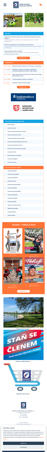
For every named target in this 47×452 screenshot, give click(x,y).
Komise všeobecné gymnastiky (16, 138)
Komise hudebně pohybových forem (17, 141)
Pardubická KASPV (12, 198)
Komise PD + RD (12, 152)
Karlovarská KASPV (13, 177)
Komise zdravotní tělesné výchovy (17, 131)
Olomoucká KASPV (13, 194)
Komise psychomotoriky (14, 134)
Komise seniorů (12, 162)
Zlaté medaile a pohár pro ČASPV (13, 51)
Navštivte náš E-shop (23, 394)
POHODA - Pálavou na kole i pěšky (21, 82)
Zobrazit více (23, 58)
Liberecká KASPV (12, 188)
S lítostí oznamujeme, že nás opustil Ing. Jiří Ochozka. (18, 44)
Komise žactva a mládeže (14, 155)
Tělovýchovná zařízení (22, 329)
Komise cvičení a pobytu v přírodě (17, 148)
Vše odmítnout (23, 447)
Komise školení (12, 128)
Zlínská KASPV (11, 215)
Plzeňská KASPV (12, 201)
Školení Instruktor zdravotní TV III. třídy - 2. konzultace (27, 66)
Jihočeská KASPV (12, 170)
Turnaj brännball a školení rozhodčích (22, 79)
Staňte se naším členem (23, 361)
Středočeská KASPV (13, 208)
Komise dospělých (13, 158)
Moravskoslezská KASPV (14, 191)
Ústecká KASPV (12, 212)
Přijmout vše (23, 443)
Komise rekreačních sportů (15, 145)
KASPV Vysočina (12, 181)
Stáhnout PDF (35, 256)
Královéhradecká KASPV (14, 184)
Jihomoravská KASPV (13, 174)
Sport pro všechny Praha (14, 205)
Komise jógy (11, 124)
